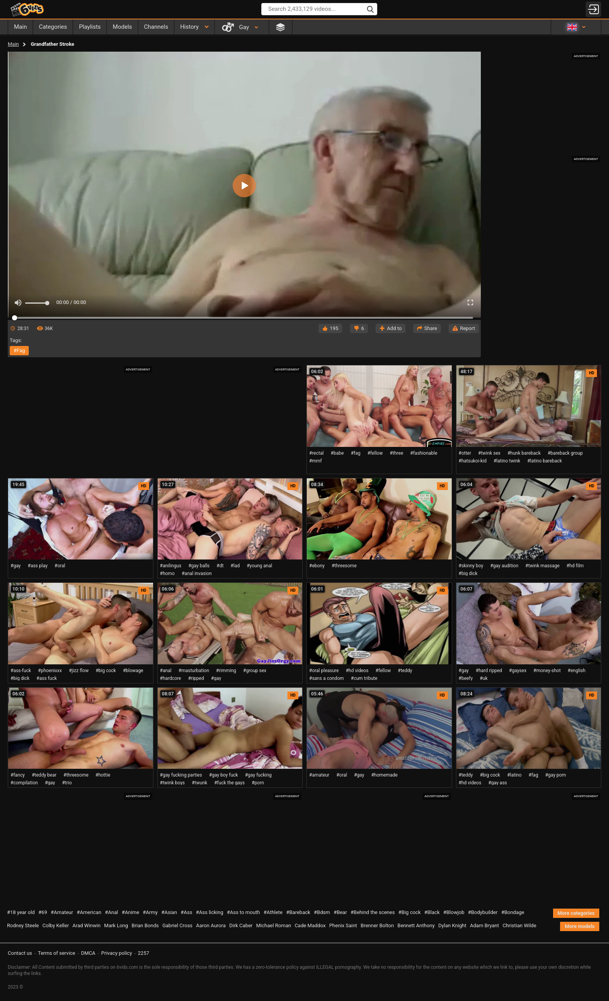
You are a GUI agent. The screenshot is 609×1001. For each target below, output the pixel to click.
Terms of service (56, 953)
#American (89, 912)
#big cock (106, 670)
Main (13, 44)
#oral (59, 565)
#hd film (575, 565)
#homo (167, 573)
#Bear (340, 912)
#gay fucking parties (181, 775)
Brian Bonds (145, 925)
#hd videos (357, 670)
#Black (432, 912)
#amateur (319, 775)
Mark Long (116, 925)
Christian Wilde (519, 925)
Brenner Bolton (377, 925)
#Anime (130, 912)
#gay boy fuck (223, 775)
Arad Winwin (87, 925)
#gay (15, 565)
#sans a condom (326, 678)
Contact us (20, 953)
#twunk (199, 783)
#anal (166, 670)
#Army (150, 912)
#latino (514, 775)
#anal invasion (197, 573)
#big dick (468, 573)
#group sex (254, 670)
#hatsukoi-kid (473, 461)
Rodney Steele (23, 925)
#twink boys (172, 783)
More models (580, 926)
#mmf (315, 461)
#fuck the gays (229, 783)
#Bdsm (322, 912)
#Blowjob (453, 912)
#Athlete (273, 912)
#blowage (133, 670)
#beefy (466, 678)
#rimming (226, 670)
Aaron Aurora (211, 925)
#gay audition (504, 565)
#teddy (405, 670)
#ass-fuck (20, 670)
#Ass (186, 912)
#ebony (317, 565)
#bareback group (565, 453)
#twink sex (489, 453)
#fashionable (423, 453)
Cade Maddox (310, 925)
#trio (67, 783)
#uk (483, 678)
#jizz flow (79, 670)
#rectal (316, 453)
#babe (337, 453)
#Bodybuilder (483, 912)
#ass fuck (47, 678)
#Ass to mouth (243, 912)
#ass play (37, 565)
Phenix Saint (343, 925)
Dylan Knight (452, 925)
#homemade (384, 775)
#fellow (375, 453)
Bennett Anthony (416, 925)
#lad (235, 565)
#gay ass (497, 783)
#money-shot (546, 670)
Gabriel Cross (177, 925)
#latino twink (507, 461)
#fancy (17, 775)
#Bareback (298, 912)
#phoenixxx (50, 670)
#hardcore (170, 678)
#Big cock (409, 912)
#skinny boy (471, 565)
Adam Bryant (484, 925)
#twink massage (542, 565)
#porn (258, 783)
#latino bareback (544, 461)
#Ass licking (209, 912)
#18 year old (21, 912)
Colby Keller (55, 925)
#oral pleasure (324, 670)
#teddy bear (44, 775)
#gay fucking (258, 775)
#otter (465, 453)
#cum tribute (364, 678)
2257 (143, 953)
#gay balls (199, 565)
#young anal (259, 565)
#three (396, 453)
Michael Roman (273, 925)
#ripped (196, 678)
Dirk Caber (240, 925)
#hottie (103, 775)
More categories (576, 913)
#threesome (344, 565)
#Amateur (62, 912)
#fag (19, 350)
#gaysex (518, 670)
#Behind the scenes (373, 912)
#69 (42, 912)
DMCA (88, 953)
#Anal (111, 912)
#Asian (169, 912)
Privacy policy (116, 953)
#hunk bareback (524, 453)
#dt (220, 565)
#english (577, 670)
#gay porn (555, 775)
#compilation (24, 783)
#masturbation (194, 670)
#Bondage (512, 912)
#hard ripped (489, 670)
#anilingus (170, 565)
